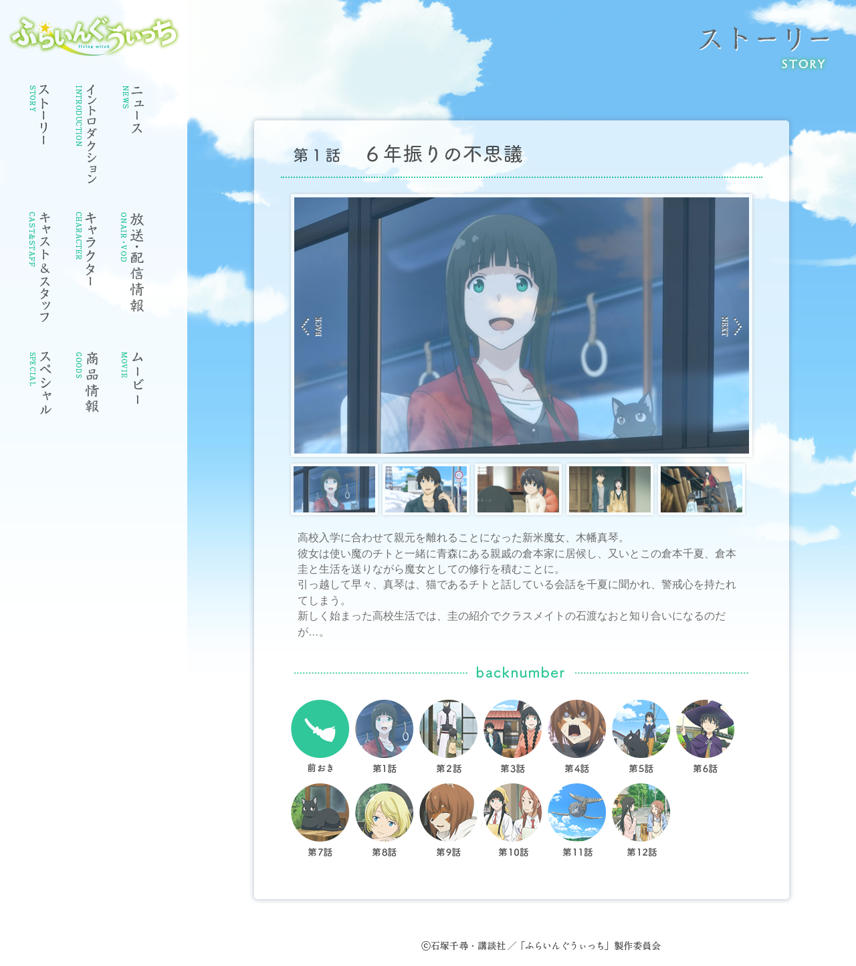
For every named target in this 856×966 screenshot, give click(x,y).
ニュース (133, 114)
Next (731, 325)
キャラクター (87, 253)
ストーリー (40, 117)
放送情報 (133, 264)
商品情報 (87, 388)
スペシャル (40, 388)
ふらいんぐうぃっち (94, 35)
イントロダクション (87, 137)
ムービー (133, 388)
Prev (311, 325)
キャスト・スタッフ (40, 271)
